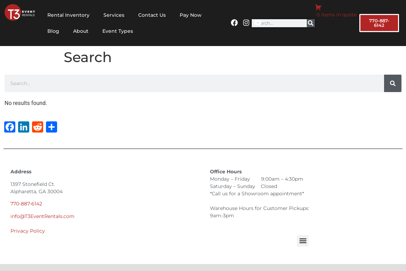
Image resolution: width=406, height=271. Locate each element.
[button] (303, 241)
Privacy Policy (27, 231)
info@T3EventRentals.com (42, 216)
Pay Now (191, 15)
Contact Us (152, 15)
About (80, 31)
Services (113, 15)
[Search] (311, 23)
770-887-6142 (26, 204)
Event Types (117, 31)
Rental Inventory (68, 15)
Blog (53, 31)
